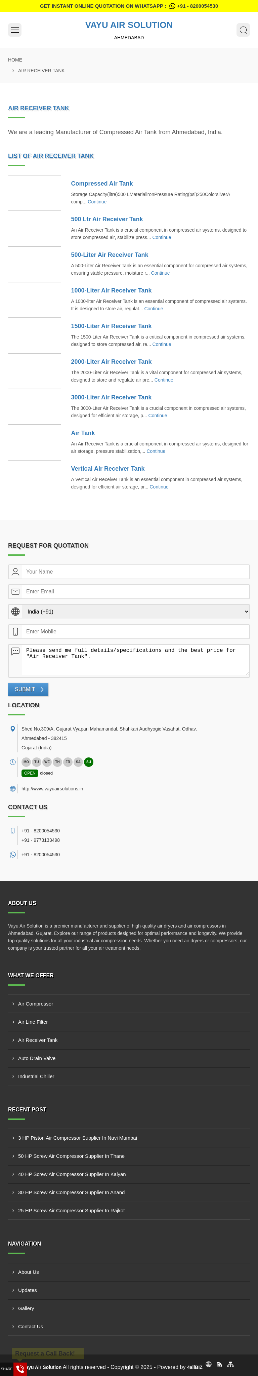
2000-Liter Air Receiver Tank (111, 361)
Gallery (26, 1308)
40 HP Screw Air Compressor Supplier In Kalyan (72, 1174)
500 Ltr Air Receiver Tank (107, 219)
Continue (97, 201)
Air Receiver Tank (37, 1040)
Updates (27, 1290)
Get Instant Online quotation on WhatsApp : (129, 6)
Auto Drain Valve (36, 1058)
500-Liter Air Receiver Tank (109, 254)
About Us (28, 1272)
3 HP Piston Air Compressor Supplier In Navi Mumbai (77, 1138)
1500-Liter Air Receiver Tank (111, 326)
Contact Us (30, 1326)
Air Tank (83, 433)
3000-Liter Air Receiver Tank (111, 397)
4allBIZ (195, 1367)
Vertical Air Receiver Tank (108, 468)
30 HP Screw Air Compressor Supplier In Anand (71, 1192)
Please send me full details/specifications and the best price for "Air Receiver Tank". (135, 660)
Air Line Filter (33, 1022)
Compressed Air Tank (102, 183)
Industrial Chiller (36, 1076)
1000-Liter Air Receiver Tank (111, 290)
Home (15, 60)
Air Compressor (35, 1004)
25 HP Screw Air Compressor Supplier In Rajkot (71, 1210)
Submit (25, 689)
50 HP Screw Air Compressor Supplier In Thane (71, 1156)
